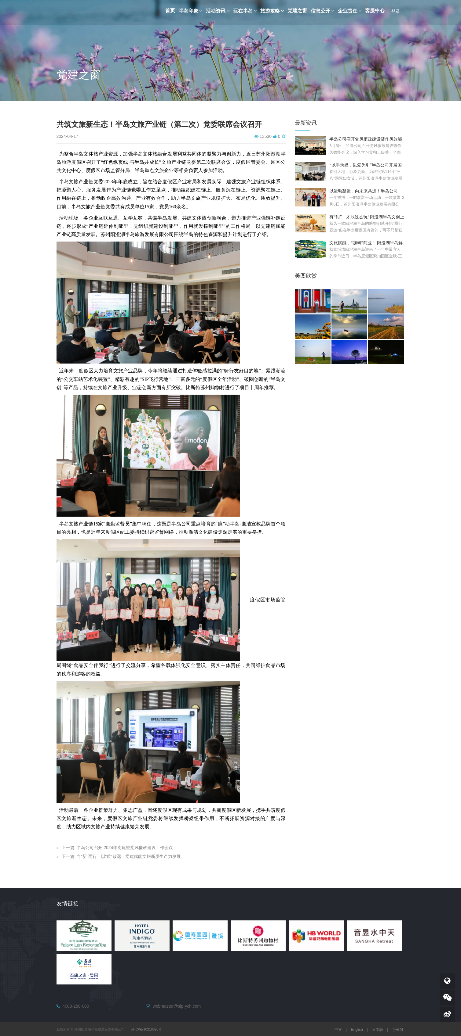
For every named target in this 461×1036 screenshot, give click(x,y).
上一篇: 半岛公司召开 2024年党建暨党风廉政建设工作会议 (117, 847)
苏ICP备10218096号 (146, 1029)
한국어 (397, 1029)
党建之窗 (297, 10)
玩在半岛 (245, 10)
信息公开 (322, 10)
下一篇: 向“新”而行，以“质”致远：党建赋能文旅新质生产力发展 (121, 856)
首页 (170, 10)
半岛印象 (190, 10)
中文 (338, 1029)
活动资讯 (217, 10)
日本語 (377, 1029)
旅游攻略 (272, 10)
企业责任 (349, 10)
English (357, 1029)
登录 (395, 11)
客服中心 (375, 10)
